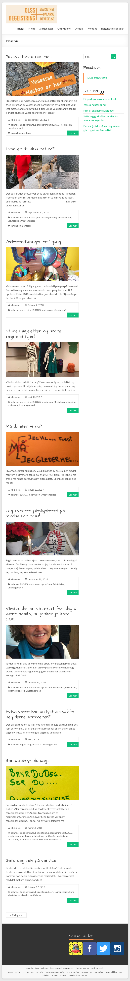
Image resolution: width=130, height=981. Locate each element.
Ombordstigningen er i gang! (33, 242)
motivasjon (47, 310)
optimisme (13, 405)
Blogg (20, 28)
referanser (13, 839)
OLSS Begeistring (97, 77)
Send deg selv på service (31, 860)
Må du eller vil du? (24, 426)
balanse (15, 124)
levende (29, 836)
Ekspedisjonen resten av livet (99, 98)
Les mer (73, 133)
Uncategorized (15, 128)
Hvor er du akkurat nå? (30, 149)
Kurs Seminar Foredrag (77, 972)
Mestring (58, 401)
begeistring (26, 310)
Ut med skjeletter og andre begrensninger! (33, 333)
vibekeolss (16, 119)
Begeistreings (27, 124)
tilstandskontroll (16, 690)
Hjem (31, 28)
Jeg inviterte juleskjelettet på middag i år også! (35, 513)
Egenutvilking (111, 972)
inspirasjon (66, 124)
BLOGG (55, 124)
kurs (22, 836)
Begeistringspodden (112, 28)
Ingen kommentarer (21, 133)
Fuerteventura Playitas (55, 972)
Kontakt (92, 28)
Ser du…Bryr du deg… (27, 761)
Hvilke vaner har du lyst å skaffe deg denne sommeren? (40, 714)
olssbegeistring (49, 217)
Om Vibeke (64, 28)
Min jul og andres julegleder (99, 110)
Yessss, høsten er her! (28, 56)
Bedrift (40, 972)
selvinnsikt (70, 687)
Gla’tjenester (46, 28)
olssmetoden (65, 217)
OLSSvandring (96, 972)
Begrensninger (42, 124)
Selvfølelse (13, 220)
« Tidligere (16, 915)
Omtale (79, 28)
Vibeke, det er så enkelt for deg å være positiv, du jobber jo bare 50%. (41, 614)
